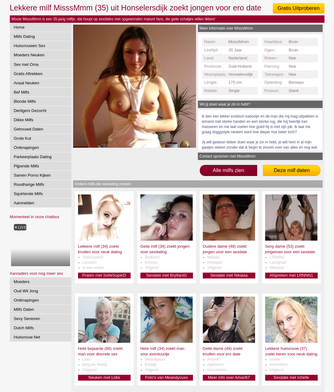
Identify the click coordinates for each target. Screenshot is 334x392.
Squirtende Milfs (28, 193)
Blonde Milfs (25, 101)
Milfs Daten (24, 309)
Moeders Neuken (29, 55)
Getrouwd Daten (28, 129)
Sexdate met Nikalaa (229, 275)
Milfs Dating (24, 36)
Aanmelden (24, 203)
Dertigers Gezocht (30, 110)
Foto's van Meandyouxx (166, 377)
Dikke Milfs (23, 120)
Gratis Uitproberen (298, 8)
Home (19, 27)
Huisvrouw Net (27, 337)
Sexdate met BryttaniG (166, 275)
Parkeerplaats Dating (33, 156)
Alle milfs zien (228, 170)
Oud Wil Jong (26, 291)
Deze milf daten (292, 170)
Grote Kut (22, 138)
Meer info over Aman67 (229, 377)
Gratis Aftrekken (28, 73)
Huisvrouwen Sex (29, 45)
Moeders (21, 281)
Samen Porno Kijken (32, 175)
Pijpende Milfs (26, 166)
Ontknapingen (26, 147)
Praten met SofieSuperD (104, 275)
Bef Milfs (21, 92)
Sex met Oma (26, 64)
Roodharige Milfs (29, 184)
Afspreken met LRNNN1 (291, 275)
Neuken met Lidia (104, 377)
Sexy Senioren (27, 318)
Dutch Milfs (24, 328)
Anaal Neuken (26, 83)
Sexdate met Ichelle (291, 377)
